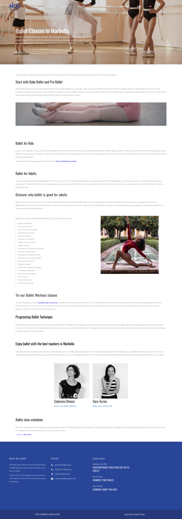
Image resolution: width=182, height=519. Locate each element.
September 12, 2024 (100, 464)
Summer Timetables (103, 480)
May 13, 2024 (97, 477)
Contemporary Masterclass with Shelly (111, 469)
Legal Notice (128, 514)
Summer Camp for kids (105, 489)
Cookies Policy (140, 514)
